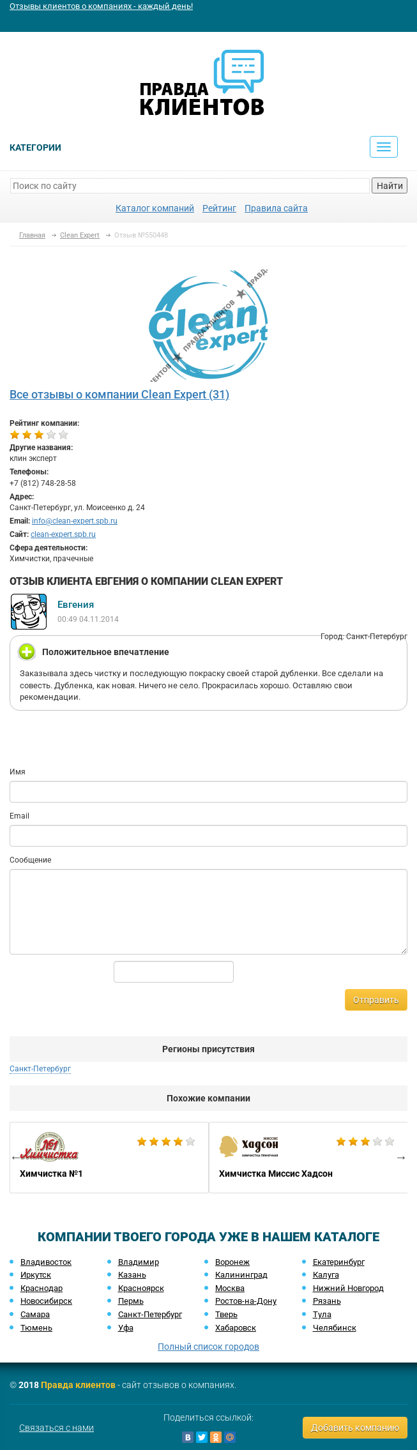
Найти (390, 186)
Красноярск (141, 1288)
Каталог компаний (155, 208)
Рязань (327, 1301)
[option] (109, 1157)
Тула (322, 1314)
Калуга (326, 1275)
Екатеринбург (339, 1262)
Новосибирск (46, 1301)
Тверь (226, 1314)
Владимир (138, 1262)
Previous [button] (16, 1157)
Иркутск (35, 1275)
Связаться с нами (56, 1428)
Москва (230, 1288)
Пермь (131, 1301)
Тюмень (36, 1328)
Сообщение (30, 860)
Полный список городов (208, 1346)
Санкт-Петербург (40, 1068)
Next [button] (401, 1157)
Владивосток (46, 1262)
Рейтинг (219, 208)
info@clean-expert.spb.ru (75, 521)
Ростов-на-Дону (246, 1301)
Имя (18, 771)
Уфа (125, 1328)
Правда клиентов (78, 1385)
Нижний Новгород (348, 1288)
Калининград (241, 1275)
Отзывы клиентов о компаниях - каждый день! (101, 6)
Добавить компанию (355, 1428)
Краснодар (41, 1288)
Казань (132, 1275)
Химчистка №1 (109, 1157)
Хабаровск (235, 1328)
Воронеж (232, 1262)
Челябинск (334, 1328)
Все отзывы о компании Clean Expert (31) (119, 394)
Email (19, 816)
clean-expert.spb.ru (63, 534)
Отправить (376, 1000)
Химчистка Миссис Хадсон (308, 1157)
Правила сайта (276, 208)
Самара (35, 1314)
